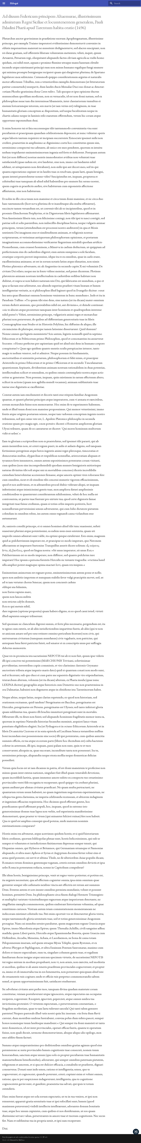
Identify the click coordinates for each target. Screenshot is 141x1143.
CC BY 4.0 (43, 1137)
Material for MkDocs (17, 1140)
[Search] (124, 3)
